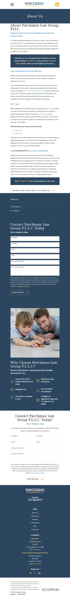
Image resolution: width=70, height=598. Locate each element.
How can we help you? (17, 267)
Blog (35, 526)
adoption (36, 91)
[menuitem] (35, 207)
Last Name (14, 243)
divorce (42, 91)
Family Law (35, 516)
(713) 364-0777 (21, 150)
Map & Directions (35, 549)
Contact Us (35, 530)
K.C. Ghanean (17, 133)
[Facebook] (31, 573)
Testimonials (35, 523)
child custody (28, 91)
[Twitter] (35, 573)
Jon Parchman (18, 130)
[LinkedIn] (39, 573)
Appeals (35, 519)
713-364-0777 (35, 500)
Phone (13, 249)
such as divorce (43, 114)
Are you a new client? (17, 261)
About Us (35, 513)
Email (12, 255)
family (50, 109)
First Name (14, 238)
